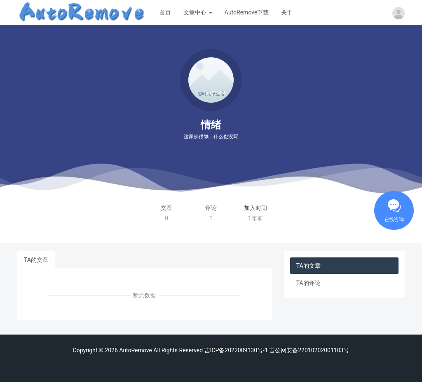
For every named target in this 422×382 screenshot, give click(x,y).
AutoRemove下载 (247, 12)
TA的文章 (36, 260)
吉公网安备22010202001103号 (308, 350)
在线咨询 (394, 219)
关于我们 (292, 12)
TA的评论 (308, 283)
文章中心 (197, 12)
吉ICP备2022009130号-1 (236, 350)
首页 (165, 12)
